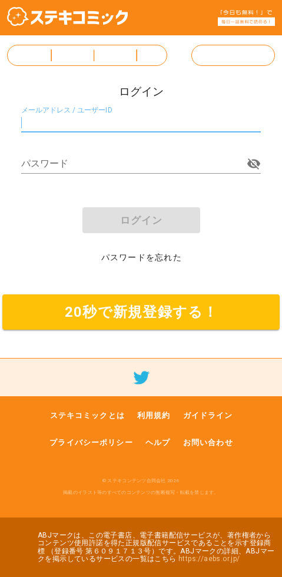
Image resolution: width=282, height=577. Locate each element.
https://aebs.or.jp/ (209, 559)
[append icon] (254, 164)
